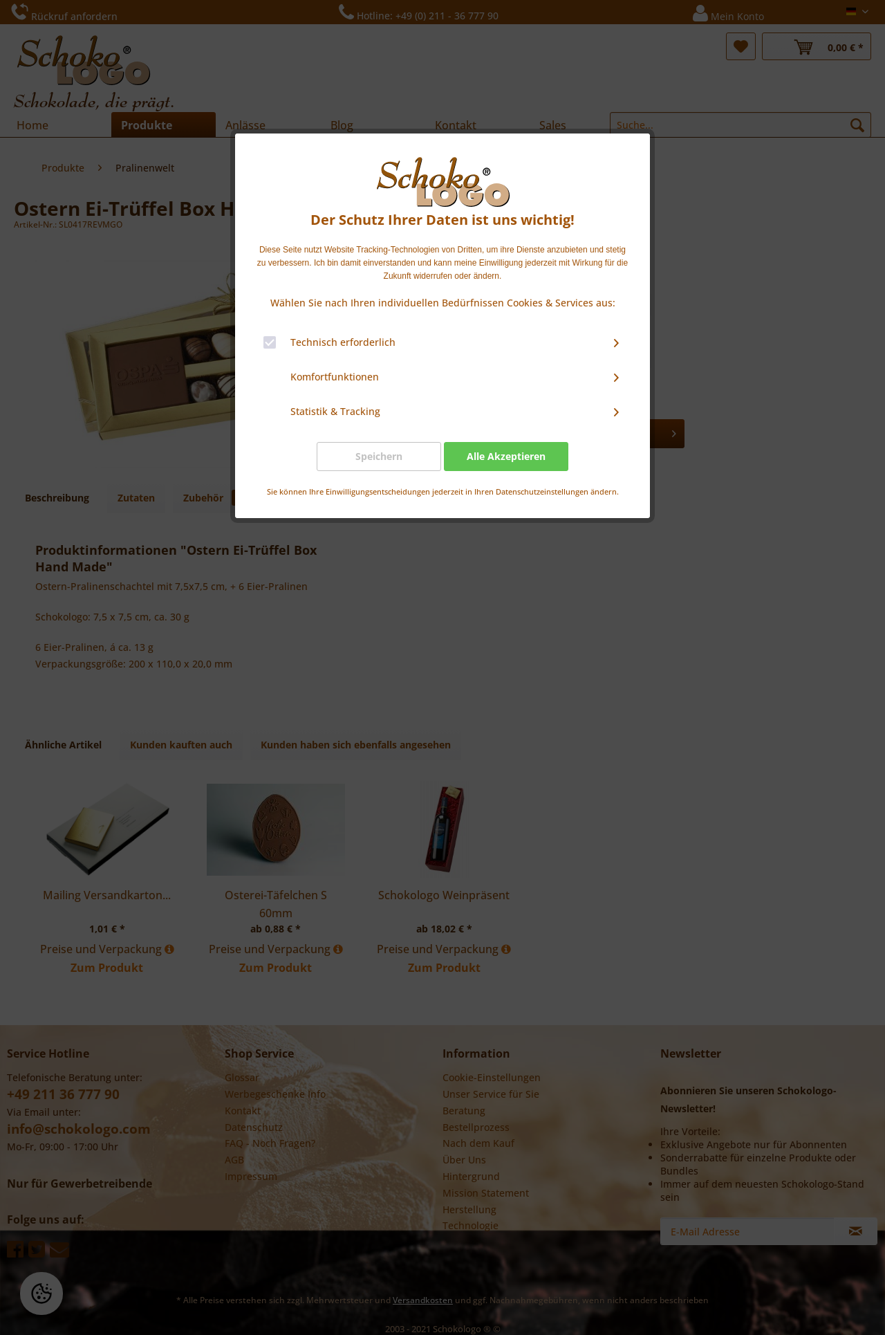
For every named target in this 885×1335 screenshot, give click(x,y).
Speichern (378, 456)
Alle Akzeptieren (506, 456)
